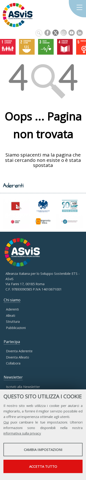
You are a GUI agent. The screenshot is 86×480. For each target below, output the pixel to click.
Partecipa (12, 341)
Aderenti (12, 309)
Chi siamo (12, 299)
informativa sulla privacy (22, 433)
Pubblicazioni (16, 328)
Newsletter (13, 377)
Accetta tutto (43, 466)
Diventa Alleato (17, 357)
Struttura (13, 321)
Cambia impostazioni (43, 449)
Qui (6, 422)
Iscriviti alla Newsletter (23, 387)
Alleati (10, 315)
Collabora (13, 363)
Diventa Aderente (19, 351)
